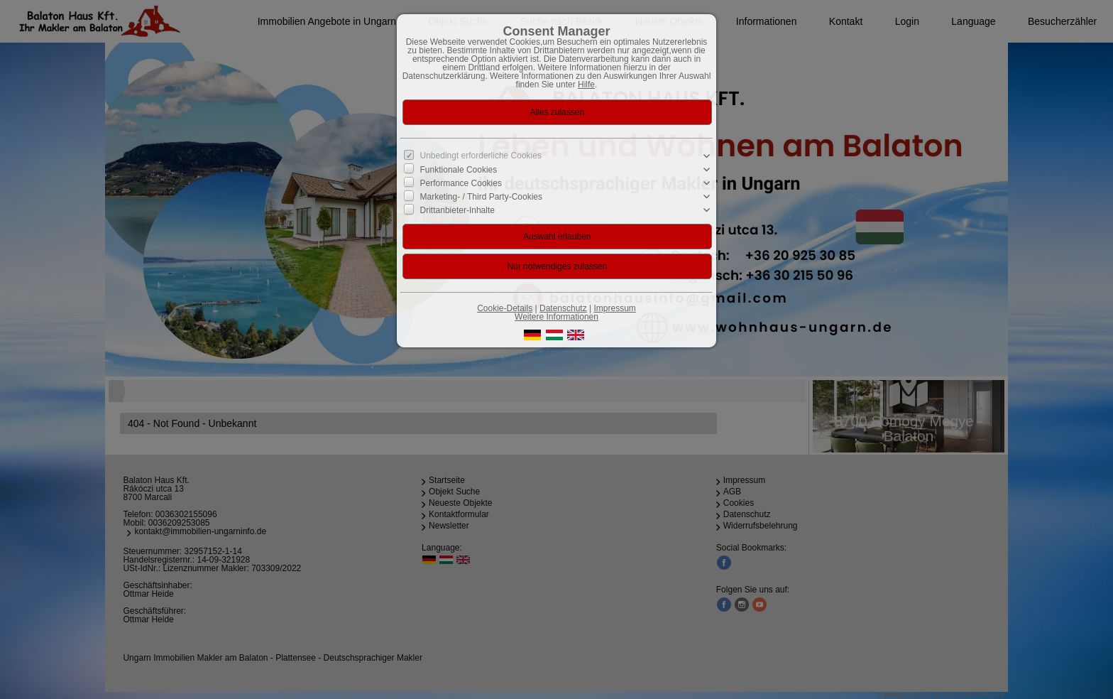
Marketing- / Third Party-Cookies (481, 197)
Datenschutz (563, 308)
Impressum (614, 308)
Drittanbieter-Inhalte (457, 210)
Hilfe (586, 85)
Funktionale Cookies (459, 170)
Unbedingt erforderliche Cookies (481, 156)
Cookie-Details (504, 308)
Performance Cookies (461, 183)
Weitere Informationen (556, 317)
